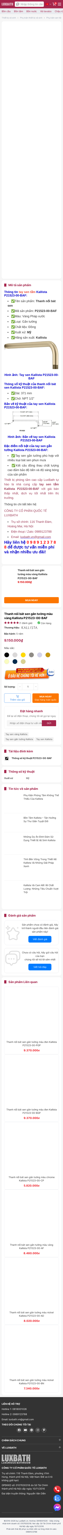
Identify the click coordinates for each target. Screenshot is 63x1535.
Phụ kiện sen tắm (54, 17)
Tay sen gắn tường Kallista (19, 739)
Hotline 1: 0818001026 (14, 1409)
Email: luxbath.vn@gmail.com (18, 1419)
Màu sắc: (9, 648)
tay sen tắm (27, 292)
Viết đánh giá (40, 939)
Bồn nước (31, 11)
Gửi (49, 723)
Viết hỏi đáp (40, 967)
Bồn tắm (18, 11)
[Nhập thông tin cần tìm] (32, 4)
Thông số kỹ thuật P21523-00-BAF (32, 758)
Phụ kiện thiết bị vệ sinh (31, 17)
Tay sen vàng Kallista (16, 734)
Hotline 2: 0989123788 (14, 1414)
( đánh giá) (25, 623)
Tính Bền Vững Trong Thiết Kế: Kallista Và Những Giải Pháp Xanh (40, 863)
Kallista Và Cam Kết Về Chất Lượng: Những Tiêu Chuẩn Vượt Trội (41, 889)
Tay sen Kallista (44, 739)
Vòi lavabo (45, 11)
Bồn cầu (6, 11)
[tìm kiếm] (17, 4)
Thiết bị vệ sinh (9, 17)
